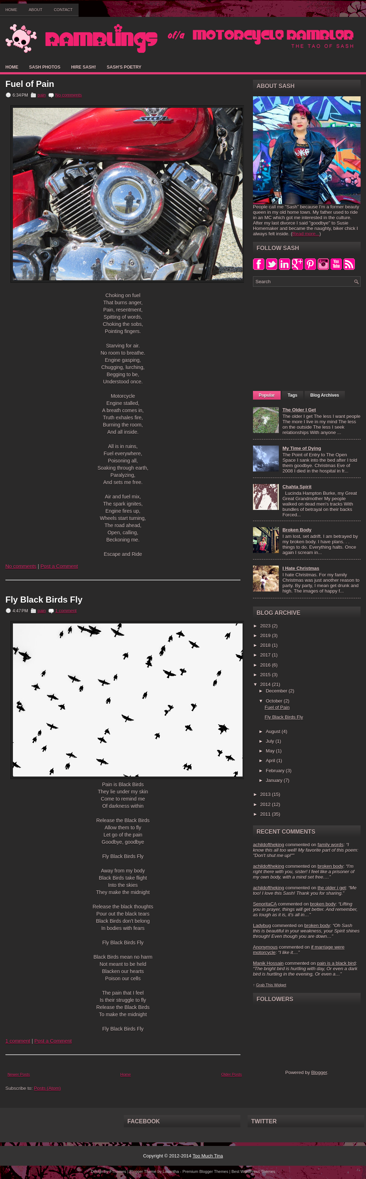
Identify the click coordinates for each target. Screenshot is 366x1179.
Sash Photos (44, 67)
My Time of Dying (301, 448)
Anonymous (265, 947)
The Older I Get (299, 410)
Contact (63, 10)
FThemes (117, 1171)
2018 (266, 645)
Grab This (265, 985)
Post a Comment (59, 566)
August (274, 731)
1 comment (65, 610)
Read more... (305, 233)
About (35, 10)
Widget (280, 985)
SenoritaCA (265, 904)
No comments (68, 95)
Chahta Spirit (296, 486)
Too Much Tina (208, 1156)
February (276, 770)
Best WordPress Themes (253, 1171)
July (271, 741)
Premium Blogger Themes (205, 1171)
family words (330, 844)
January (275, 780)
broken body (330, 866)
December (277, 691)
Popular (267, 395)
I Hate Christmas (300, 568)
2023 (266, 625)
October (275, 701)
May (271, 751)
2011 (266, 814)
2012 (266, 804)
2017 (266, 655)
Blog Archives (324, 395)
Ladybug (262, 925)
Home (11, 10)
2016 (266, 665)
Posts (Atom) (47, 1088)
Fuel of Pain (29, 84)
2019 (266, 635)
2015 (266, 674)
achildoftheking (268, 844)
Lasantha (171, 1171)
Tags (292, 395)
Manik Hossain (268, 963)
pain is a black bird (336, 963)
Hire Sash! (83, 67)
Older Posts (231, 1074)
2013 (266, 794)
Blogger (319, 1072)
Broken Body (296, 530)
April (271, 760)
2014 (266, 684)
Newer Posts (19, 1074)
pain (42, 95)
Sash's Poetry (124, 67)
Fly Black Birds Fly (44, 599)
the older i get (332, 887)
